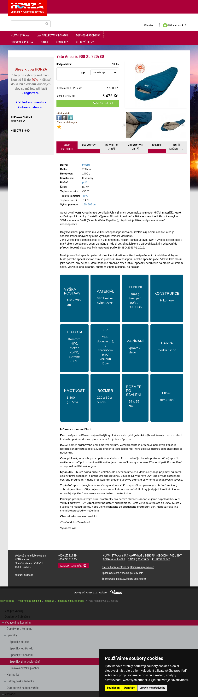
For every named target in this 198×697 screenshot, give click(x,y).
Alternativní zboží (135, 147)
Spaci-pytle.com (110, 572)
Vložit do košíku (104, 103)
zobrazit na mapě (24, 574)
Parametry (89, 145)
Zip (83, 72)
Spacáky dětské (19, 642)
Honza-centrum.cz (136, 578)
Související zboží (111, 147)
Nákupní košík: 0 (174, 25)
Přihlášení (148, 25)
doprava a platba (22, 42)
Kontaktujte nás (74, 565)
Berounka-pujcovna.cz (142, 567)
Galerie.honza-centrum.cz (115, 567)
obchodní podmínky (88, 35)
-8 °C (85, 195)
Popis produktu (67, 147)
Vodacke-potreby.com (131, 572)
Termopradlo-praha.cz (113, 578)
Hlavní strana (20, 35)
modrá (86, 164)
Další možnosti (176, 147)
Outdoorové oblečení (17, 617)
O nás (44, 42)
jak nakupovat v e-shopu (52, 35)
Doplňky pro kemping (19, 629)
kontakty (62, 42)
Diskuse (156, 145)
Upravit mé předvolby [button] (152, 687)
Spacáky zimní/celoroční (71, 600)
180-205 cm (89, 204)
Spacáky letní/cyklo (21, 648)
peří (84, 182)
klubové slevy (85, 42)
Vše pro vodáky (14, 611)
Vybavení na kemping (29, 600)
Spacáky (49, 600)
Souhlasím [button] (113, 687)
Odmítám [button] (129, 687)
